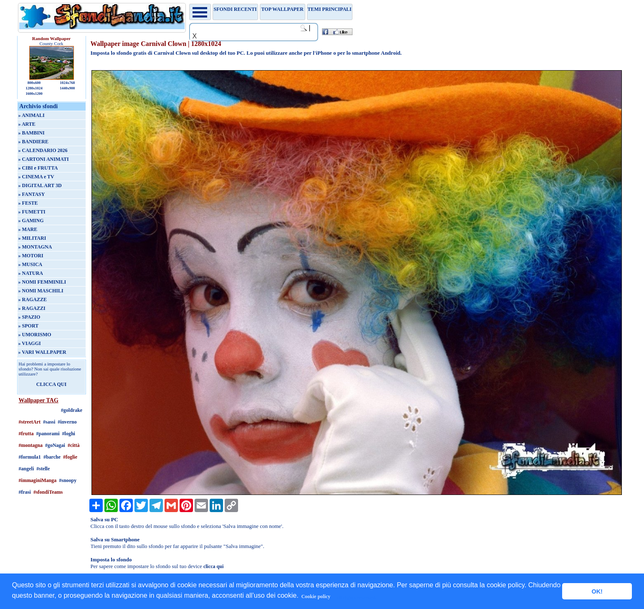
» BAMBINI (31, 133)
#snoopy (67, 480)
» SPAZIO (29, 317)
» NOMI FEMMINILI (42, 282)
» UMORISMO (34, 334)
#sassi (49, 422)
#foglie (70, 457)
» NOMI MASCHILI (40, 291)
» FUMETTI (32, 212)
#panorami (48, 433)
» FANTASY (31, 194)
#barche (52, 457)
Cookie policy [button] (315, 596)
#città (74, 445)
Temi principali (329, 9)
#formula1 (30, 457)
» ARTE (26, 124)
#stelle (43, 469)
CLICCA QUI (51, 384)
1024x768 (67, 83)
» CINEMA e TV (36, 177)
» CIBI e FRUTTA (38, 168)
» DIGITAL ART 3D (40, 185)
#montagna (31, 445)
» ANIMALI (31, 115)
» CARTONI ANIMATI (43, 159)
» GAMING (31, 220)
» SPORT (28, 326)
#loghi (68, 433)
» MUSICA (30, 264)
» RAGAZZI (32, 308)
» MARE (28, 229)
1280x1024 (34, 88)
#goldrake (71, 410)
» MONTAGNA (35, 247)
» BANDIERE (33, 142)
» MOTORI (30, 256)
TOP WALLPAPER (282, 9)
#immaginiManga (38, 480)
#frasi (25, 492)
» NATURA (30, 273)
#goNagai (55, 445)
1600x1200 (34, 93)
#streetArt (30, 422)
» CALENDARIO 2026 (43, 150)
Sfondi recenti (235, 9)
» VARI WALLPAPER (42, 352)
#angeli (26, 469)
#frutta (26, 433)
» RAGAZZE (32, 299)
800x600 (34, 83)
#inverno (67, 422)
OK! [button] (596, 591)
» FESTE (28, 203)
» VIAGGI (29, 343)
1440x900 (67, 88)
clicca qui (213, 566)
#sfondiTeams (48, 492)
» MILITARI (32, 238)
